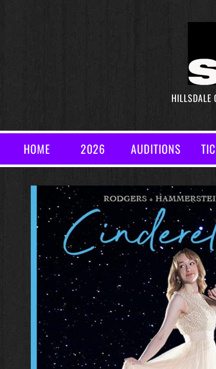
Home (37, 148)
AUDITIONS (156, 148)
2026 (93, 148)
